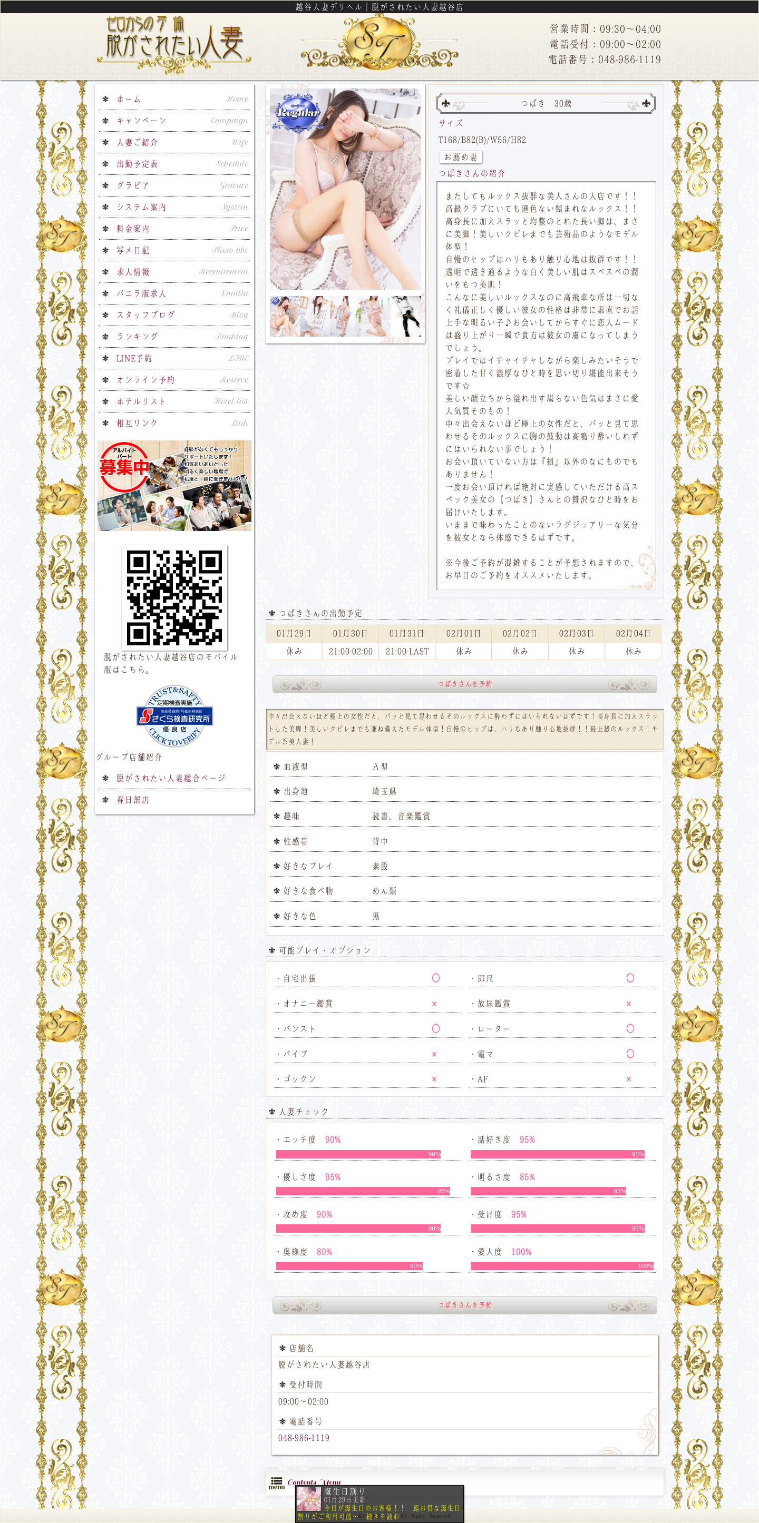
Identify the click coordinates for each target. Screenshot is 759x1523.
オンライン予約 (182, 379)
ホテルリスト (182, 401)
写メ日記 (182, 250)
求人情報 (182, 271)
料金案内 (182, 228)
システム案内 (182, 207)
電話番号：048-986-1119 (604, 59)
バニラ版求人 (182, 293)
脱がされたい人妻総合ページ (171, 778)
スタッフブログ (182, 315)
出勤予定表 (182, 163)
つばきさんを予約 (464, 684)
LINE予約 (182, 358)
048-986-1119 (303, 1437)
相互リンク (182, 423)
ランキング (182, 336)
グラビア (182, 185)
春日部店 (133, 799)
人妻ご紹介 (182, 142)
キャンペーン (182, 120)
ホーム (182, 99)
